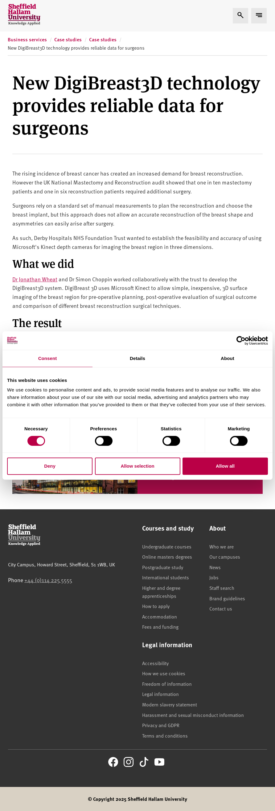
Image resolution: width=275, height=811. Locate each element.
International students (165, 577)
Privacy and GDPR (160, 725)
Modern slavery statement (169, 704)
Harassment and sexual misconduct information (193, 714)
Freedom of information (167, 683)
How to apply (156, 605)
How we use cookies (163, 673)
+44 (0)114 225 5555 (48, 580)
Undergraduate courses (166, 546)
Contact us (220, 608)
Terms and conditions (165, 735)
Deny (49, 466)
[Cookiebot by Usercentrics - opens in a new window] (241, 340)
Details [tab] (137, 358)
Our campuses (224, 556)
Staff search (221, 587)
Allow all (225, 466)
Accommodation (159, 616)
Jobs (214, 577)
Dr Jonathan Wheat (34, 279)
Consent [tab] (47, 358)
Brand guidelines (227, 598)
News (215, 567)
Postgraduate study (162, 567)
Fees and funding (160, 626)
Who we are (221, 546)
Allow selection (137, 466)
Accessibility (155, 663)
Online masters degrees (167, 556)
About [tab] (227, 358)
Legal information (160, 693)
